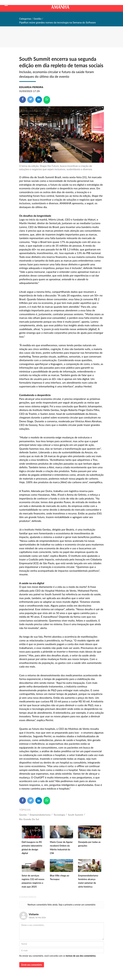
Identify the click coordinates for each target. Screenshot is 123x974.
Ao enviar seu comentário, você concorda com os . (57, 955)
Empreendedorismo (40, 814)
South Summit (75, 814)
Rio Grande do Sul (29, 819)
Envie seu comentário (31, 964)
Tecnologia (59, 814)
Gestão (23, 814)
